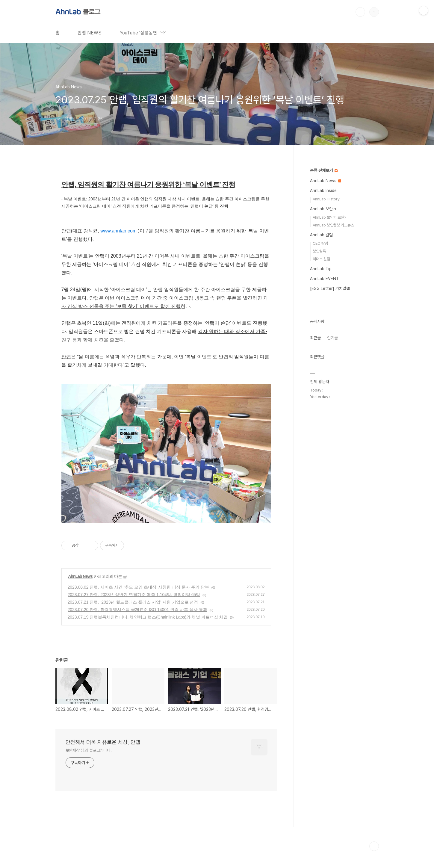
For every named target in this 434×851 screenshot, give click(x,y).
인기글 (332, 337)
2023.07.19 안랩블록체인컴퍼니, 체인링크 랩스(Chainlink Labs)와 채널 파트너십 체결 (148, 617)
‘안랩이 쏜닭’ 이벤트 (225, 323)
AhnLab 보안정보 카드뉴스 (333, 225)
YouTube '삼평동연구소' (143, 33)
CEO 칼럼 (320, 243)
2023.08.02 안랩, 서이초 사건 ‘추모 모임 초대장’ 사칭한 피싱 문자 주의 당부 (138, 587)
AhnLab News (80, 576)
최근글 (315, 337)
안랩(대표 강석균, (81, 230)
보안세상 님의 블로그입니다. (89, 750)
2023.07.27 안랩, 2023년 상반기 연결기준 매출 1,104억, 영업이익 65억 (134, 594)
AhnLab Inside (323, 190)
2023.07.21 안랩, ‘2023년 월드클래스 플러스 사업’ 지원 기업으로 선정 (133, 602)
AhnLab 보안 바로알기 (330, 217)
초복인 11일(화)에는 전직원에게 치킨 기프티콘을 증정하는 (140, 323)
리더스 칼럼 (321, 259)
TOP (374, 846)
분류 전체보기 (324, 170)
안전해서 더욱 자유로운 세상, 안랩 (103, 742)
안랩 (66, 356)
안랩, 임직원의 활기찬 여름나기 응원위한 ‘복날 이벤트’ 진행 (148, 184)
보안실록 (319, 251)
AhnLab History (326, 199)
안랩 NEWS (90, 33)
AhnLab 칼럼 (321, 234)
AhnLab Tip (321, 268)
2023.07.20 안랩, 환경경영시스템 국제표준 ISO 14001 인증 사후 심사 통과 (137, 609)
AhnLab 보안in (323, 208)
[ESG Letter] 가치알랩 (330, 288)
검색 (360, 11)
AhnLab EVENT (324, 278)
